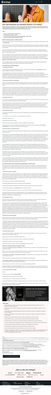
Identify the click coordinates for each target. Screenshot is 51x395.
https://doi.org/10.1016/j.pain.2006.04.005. (36, 344)
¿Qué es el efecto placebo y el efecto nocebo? (12, 33)
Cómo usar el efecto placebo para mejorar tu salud (13, 37)
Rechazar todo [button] (29, 391)
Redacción (3, 351)
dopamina (39, 69)
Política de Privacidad (40, 384)
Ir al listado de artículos (11, 356)
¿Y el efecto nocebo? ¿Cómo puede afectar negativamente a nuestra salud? (17, 36)
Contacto (26, 384)
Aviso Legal (38, 383)
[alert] (25, 390)
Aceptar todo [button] (21, 391)
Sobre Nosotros (27, 383)
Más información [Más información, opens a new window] (35, 389)
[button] (25, 393)
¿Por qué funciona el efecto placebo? (10, 35)
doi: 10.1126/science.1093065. (24, 342)
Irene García (7, 351)
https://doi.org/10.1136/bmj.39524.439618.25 (32, 346)
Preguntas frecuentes (6, 383)
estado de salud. (6, 42)
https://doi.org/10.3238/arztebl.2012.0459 (21, 348)
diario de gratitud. (17, 274)
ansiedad (16, 187)
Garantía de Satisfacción (6, 384)
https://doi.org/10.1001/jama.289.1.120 (30, 350)
